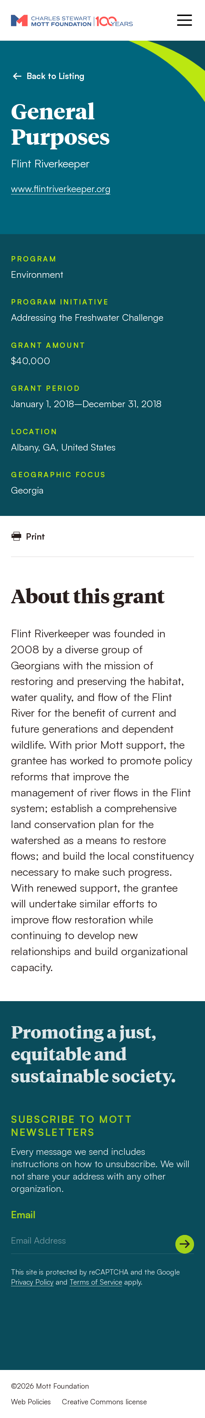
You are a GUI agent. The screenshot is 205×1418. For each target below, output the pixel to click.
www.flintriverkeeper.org (60, 188)
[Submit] (184, 1244)
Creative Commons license (104, 1401)
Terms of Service (96, 1281)
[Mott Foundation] (72, 20)
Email (23, 1214)
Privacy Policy (32, 1281)
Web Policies (31, 1401)
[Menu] (183, 20)
